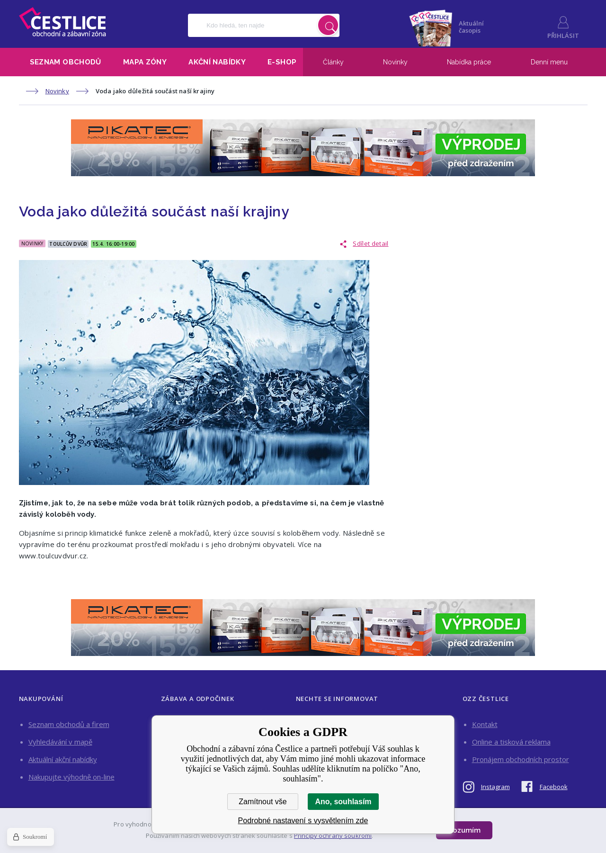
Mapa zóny (145, 62)
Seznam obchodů (65, 62)
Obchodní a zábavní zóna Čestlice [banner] (62, 21)
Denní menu (549, 62)
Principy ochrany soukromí (333, 835)
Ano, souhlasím (343, 802)
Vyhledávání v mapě (60, 741)
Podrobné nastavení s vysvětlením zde (303, 821)
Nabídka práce (469, 62)
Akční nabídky (217, 62)
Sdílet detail (370, 243)
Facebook (554, 786)
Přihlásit (563, 35)
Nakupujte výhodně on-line (71, 776)
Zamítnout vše (262, 802)
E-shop (281, 62)
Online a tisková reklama (511, 741)
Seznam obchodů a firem (68, 724)
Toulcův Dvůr (68, 244)
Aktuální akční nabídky (62, 759)
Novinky (395, 62)
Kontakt (485, 724)
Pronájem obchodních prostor (520, 759)
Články (333, 62)
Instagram (495, 786)
